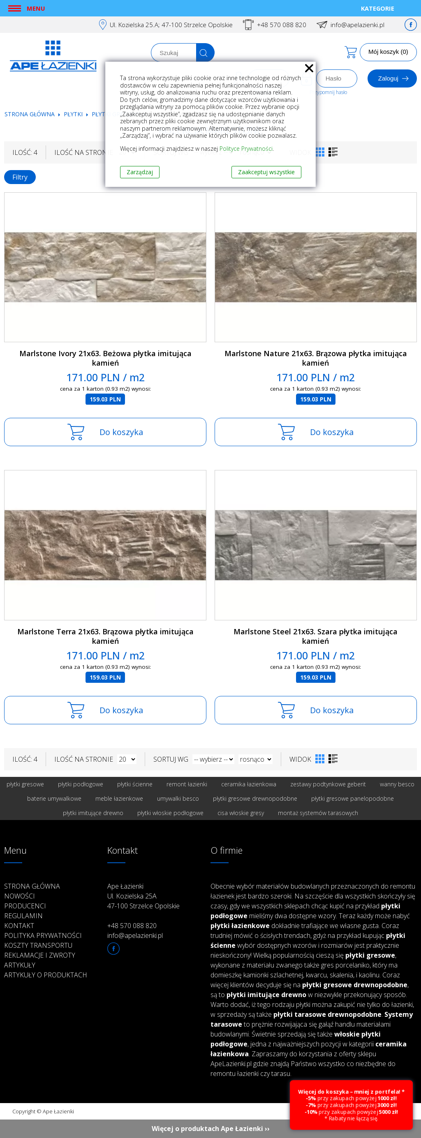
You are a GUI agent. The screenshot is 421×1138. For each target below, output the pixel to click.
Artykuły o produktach (45, 974)
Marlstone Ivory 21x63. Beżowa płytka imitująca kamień (105, 358)
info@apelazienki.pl (357, 25)
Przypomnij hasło (328, 92)
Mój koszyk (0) (388, 51)
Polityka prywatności (43, 935)
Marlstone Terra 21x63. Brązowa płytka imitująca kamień (105, 636)
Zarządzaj (140, 172)
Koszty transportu (38, 945)
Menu (36, 8)
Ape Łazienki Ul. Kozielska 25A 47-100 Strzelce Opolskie (143, 896)
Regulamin (23, 915)
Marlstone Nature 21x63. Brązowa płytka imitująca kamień (315, 358)
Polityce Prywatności (246, 148)
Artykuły (19, 965)
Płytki (74, 114)
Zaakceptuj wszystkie (266, 172)
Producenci (25, 905)
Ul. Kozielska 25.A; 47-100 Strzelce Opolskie (171, 25)
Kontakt (19, 925)
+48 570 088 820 (281, 25)
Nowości (19, 896)
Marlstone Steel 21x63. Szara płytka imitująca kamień (316, 636)
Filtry (20, 177)
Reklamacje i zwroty (39, 955)
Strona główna (30, 114)
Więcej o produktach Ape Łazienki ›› (211, 1128)
